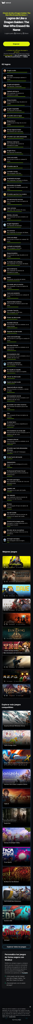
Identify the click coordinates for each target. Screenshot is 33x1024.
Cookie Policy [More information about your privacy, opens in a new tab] (12, 1016)
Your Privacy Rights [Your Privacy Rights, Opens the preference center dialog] (16, 1019)
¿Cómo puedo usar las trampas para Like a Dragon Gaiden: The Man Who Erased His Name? (16, 978)
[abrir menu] (30, 2)
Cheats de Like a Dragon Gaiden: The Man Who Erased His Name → (16, 14)
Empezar (16, 44)
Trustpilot (25, 973)
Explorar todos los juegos (16, 947)
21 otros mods (8, 55)
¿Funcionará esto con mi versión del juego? (16, 984)
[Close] (30, 1007)
